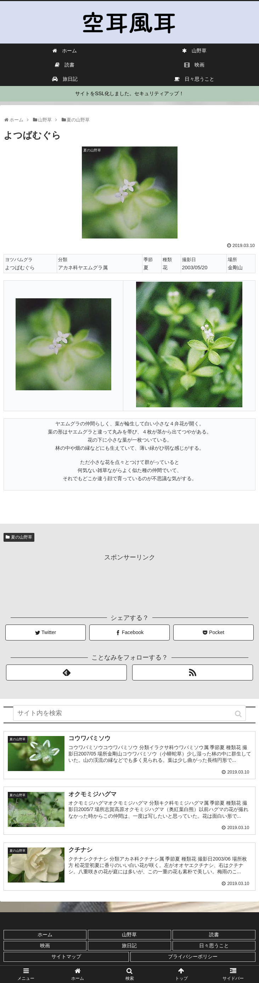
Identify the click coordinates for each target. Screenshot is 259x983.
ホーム (45, 934)
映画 (45, 945)
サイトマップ (66, 956)
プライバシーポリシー (193, 956)
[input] (129, 716)
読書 (214, 934)
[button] (239, 716)
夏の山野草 (21, 537)
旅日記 (129, 945)
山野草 (129, 934)
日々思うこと (214, 945)
